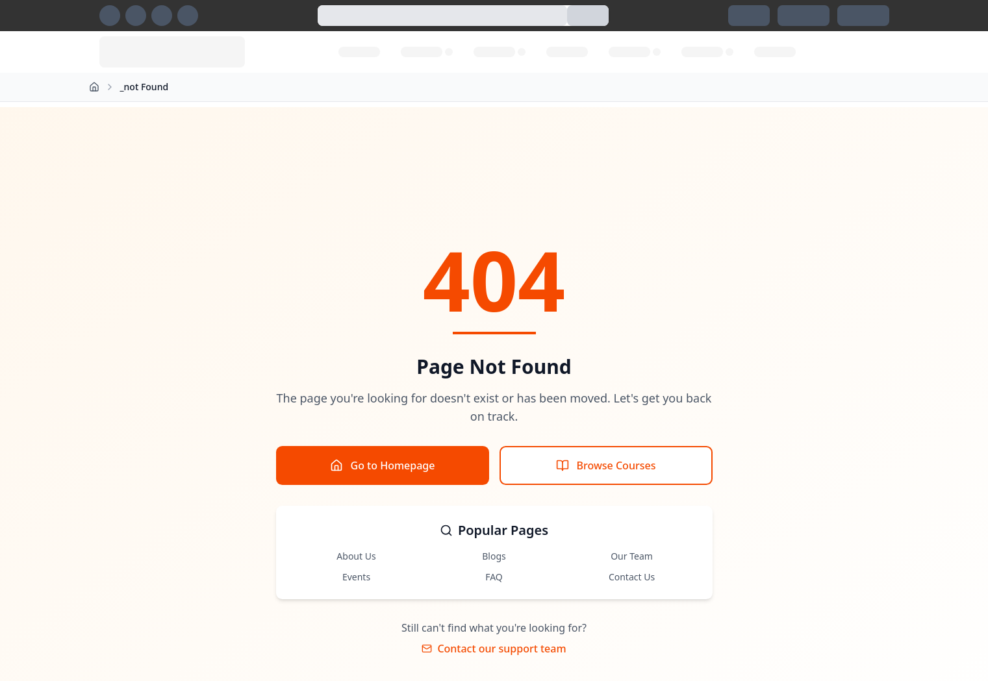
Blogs (494, 556)
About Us (355, 556)
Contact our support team (494, 648)
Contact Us (632, 577)
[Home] (94, 87)
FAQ (494, 577)
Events (356, 577)
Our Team (632, 556)
